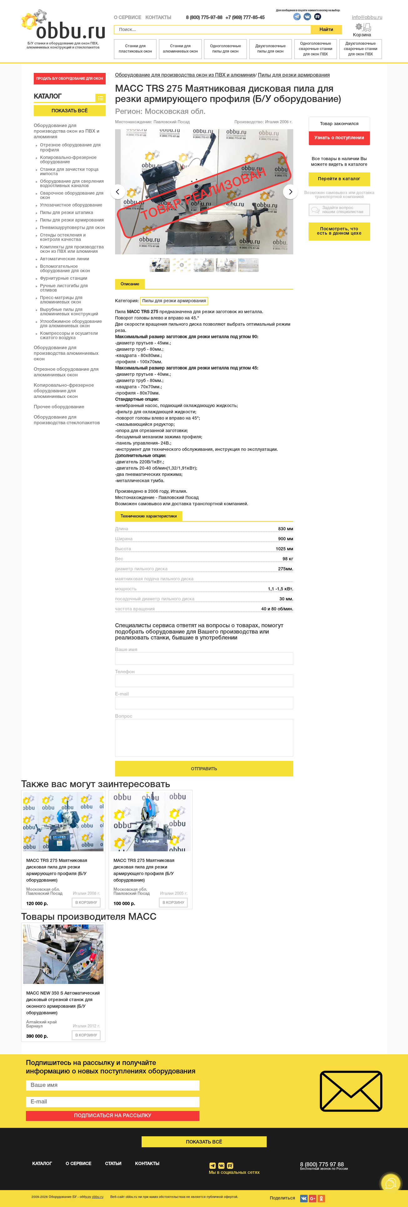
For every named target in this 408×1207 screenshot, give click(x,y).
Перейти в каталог (339, 179)
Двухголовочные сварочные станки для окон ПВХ (360, 49)
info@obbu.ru (367, 18)
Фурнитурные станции (63, 279)
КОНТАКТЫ (158, 18)
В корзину (86, 902)
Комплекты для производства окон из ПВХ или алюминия (72, 249)
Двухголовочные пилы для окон (270, 48)
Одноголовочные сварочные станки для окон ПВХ (315, 49)
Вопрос (123, 716)
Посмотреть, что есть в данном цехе (339, 231)
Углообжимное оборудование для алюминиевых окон (71, 324)
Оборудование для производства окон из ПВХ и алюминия (66, 131)
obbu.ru (97, 1197)
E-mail (122, 694)
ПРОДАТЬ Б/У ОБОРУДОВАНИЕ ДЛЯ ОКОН (69, 79)
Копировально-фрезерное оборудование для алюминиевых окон (64, 391)
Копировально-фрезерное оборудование (68, 160)
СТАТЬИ (113, 1164)
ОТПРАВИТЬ (204, 769)
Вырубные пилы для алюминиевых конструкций (69, 312)
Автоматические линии (64, 259)
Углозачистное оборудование (71, 205)
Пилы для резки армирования (72, 220)
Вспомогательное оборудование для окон (65, 269)
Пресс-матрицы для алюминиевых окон (61, 300)
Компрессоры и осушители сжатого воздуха (69, 336)
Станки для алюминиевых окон (180, 48)
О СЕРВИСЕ (127, 18)
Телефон (125, 672)
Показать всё (70, 111)
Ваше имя (126, 650)
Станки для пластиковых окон (135, 48)
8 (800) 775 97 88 (341, 1166)
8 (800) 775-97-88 (204, 18)
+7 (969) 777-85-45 (244, 18)
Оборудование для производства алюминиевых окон (66, 353)
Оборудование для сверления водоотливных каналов (72, 184)
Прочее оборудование (59, 407)
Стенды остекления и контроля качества (63, 237)
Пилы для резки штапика (66, 213)
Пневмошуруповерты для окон (72, 228)
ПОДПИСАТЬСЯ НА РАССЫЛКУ (112, 1116)
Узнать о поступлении (339, 138)
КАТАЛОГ (42, 1164)
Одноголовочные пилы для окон (225, 48)
